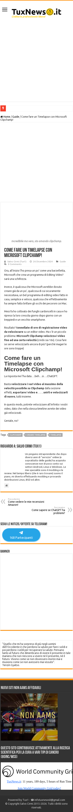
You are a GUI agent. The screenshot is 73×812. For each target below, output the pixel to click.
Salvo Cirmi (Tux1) (16, 261)
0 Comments (14, 264)
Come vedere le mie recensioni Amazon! (27, 502)
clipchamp (15, 435)
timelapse (55, 435)
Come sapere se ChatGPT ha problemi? (45, 510)
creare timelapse (35, 435)
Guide (15, 116)
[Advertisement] (36, 61)
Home (5, 116)
